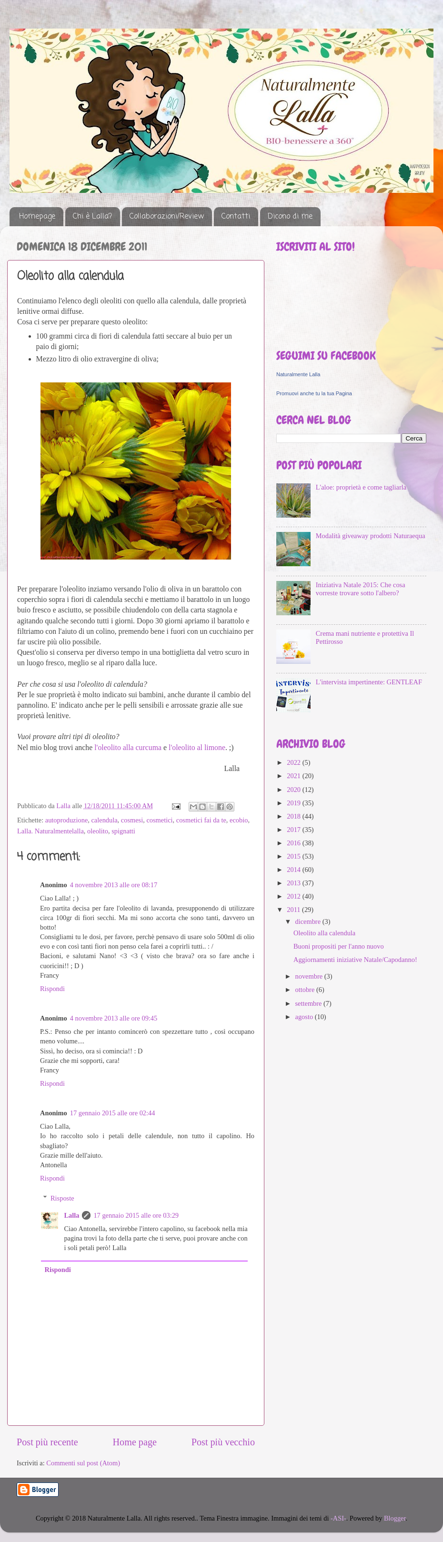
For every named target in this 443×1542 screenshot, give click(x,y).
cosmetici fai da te (201, 820)
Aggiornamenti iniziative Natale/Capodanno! (355, 959)
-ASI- (338, 1518)
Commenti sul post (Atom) (83, 1463)
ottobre (305, 989)
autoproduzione (66, 820)
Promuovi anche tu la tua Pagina (314, 393)
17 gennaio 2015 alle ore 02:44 (112, 1113)
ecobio (239, 820)
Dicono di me (290, 216)
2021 (294, 776)
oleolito (97, 831)
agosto (305, 1017)
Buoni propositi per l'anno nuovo (338, 946)
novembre (309, 976)
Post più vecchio (223, 1442)
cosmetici (159, 820)
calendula (104, 820)
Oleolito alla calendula (324, 933)
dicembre (308, 921)
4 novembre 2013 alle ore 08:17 (113, 885)
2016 (294, 843)
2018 (294, 816)
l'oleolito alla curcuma (127, 747)
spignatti (123, 831)
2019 (294, 803)
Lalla (71, 1215)
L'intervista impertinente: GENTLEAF (369, 682)
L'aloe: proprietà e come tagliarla (361, 487)
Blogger (395, 1518)
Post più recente (47, 1442)
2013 (294, 883)
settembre (309, 1003)
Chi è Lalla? (92, 216)
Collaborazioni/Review (167, 216)
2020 (294, 789)
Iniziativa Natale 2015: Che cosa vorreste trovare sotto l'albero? (360, 589)
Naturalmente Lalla (298, 374)
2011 (294, 909)
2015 (294, 856)
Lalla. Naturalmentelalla (50, 831)
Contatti (236, 216)
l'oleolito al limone (197, 747)
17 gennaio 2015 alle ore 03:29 (136, 1215)
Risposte (62, 1198)
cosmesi (132, 820)
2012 (294, 896)
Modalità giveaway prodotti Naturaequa (370, 536)
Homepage (37, 216)
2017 (294, 829)
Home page (135, 1442)
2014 (294, 869)
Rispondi (52, 988)
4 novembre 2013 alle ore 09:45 (113, 1018)
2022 (294, 762)
